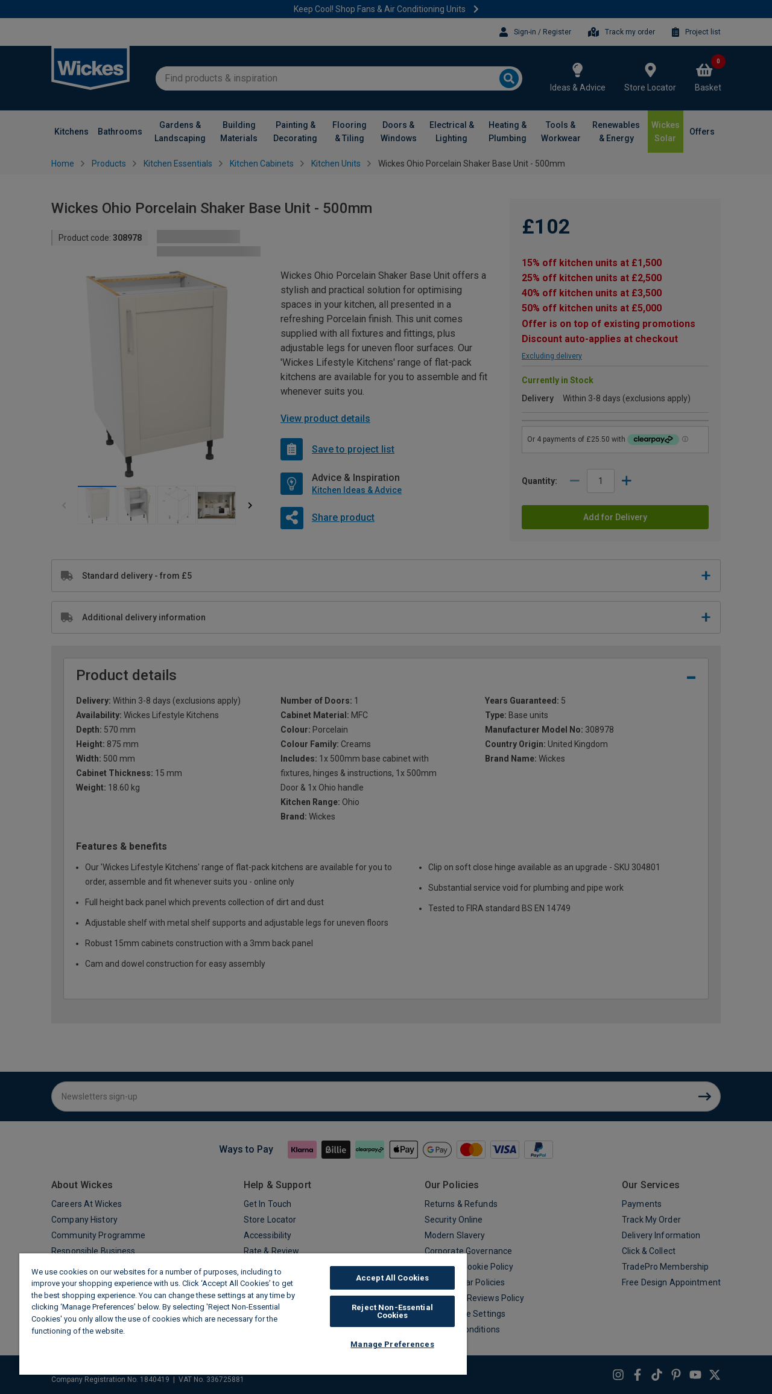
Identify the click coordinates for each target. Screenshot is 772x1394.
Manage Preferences (392, 1344)
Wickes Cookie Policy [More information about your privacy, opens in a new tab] (168, 1330)
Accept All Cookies (392, 1277)
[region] (243, 1314)
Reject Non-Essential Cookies (392, 1311)
